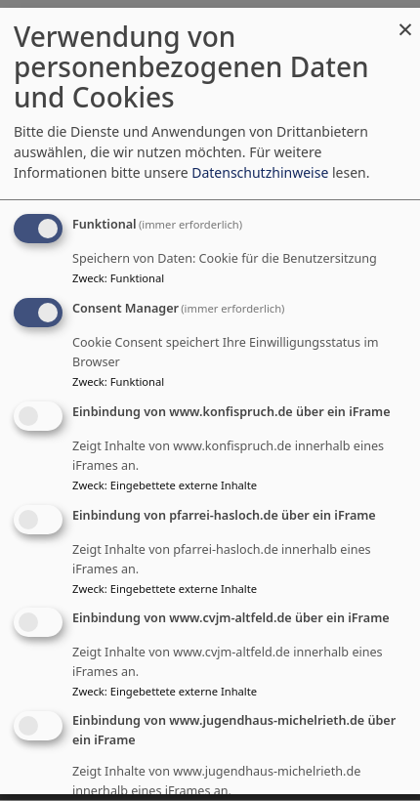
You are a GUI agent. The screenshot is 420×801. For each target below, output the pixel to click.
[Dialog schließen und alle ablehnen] (405, 20)
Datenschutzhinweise (259, 172)
